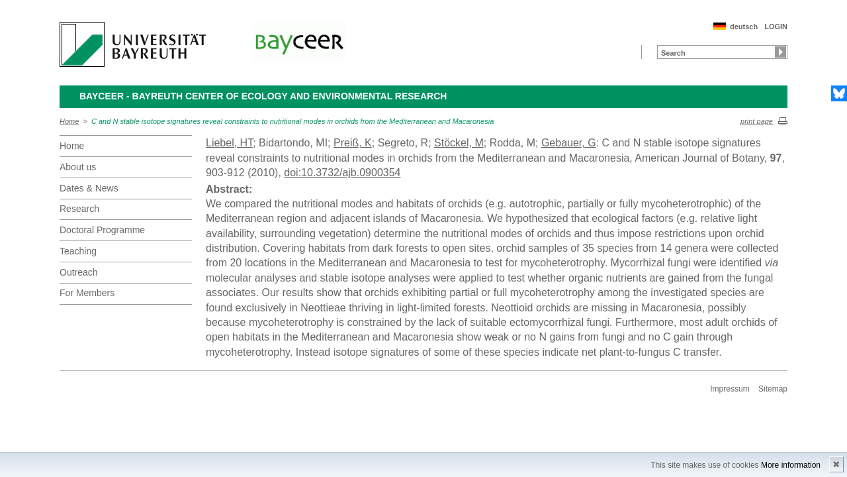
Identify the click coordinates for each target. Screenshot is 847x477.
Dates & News (89, 188)
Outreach (79, 272)
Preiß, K (353, 142)
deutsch (744, 26)
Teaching (78, 251)
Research (79, 208)
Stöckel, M (459, 142)
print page (756, 121)
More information (791, 465)
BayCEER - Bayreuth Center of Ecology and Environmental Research (263, 96)
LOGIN (775, 26)
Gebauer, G (568, 142)
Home (69, 121)
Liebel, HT (229, 142)
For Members (87, 293)
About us (78, 167)
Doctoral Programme (102, 230)
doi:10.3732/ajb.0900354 (342, 172)
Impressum (729, 389)
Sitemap (772, 389)
